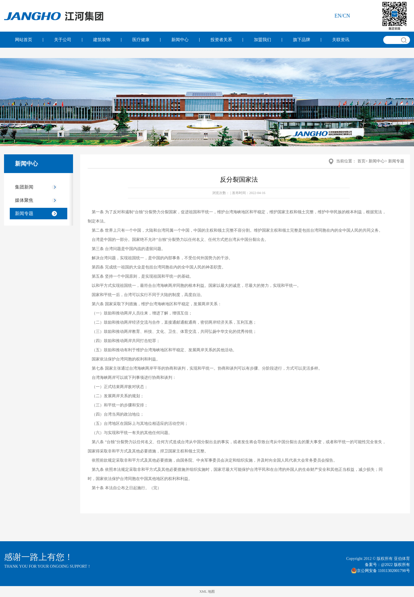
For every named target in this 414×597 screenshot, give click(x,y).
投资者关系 (221, 39)
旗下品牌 (301, 39)
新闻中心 (180, 39)
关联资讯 (340, 39)
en (338, 16)
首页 (361, 161)
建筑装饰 (101, 39)
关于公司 (62, 39)
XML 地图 (206, 592)
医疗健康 (141, 39)
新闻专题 (24, 213)
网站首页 (23, 39)
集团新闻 (24, 187)
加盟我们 (262, 39)
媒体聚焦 (24, 200)
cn (346, 16)
